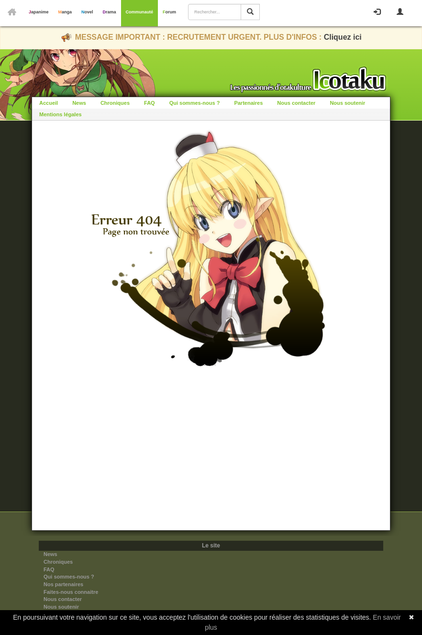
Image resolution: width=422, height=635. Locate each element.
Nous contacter (296, 103)
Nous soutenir (347, 103)
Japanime (39, 12)
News (79, 103)
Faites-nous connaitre (71, 592)
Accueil (48, 103)
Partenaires (248, 103)
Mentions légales (60, 114)
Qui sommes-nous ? (194, 103)
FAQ (149, 103)
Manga (65, 12)
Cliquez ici (343, 37)
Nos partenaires (63, 584)
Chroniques (115, 103)
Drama (109, 12)
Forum (169, 12)
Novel (87, 12)
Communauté (140, 12)
